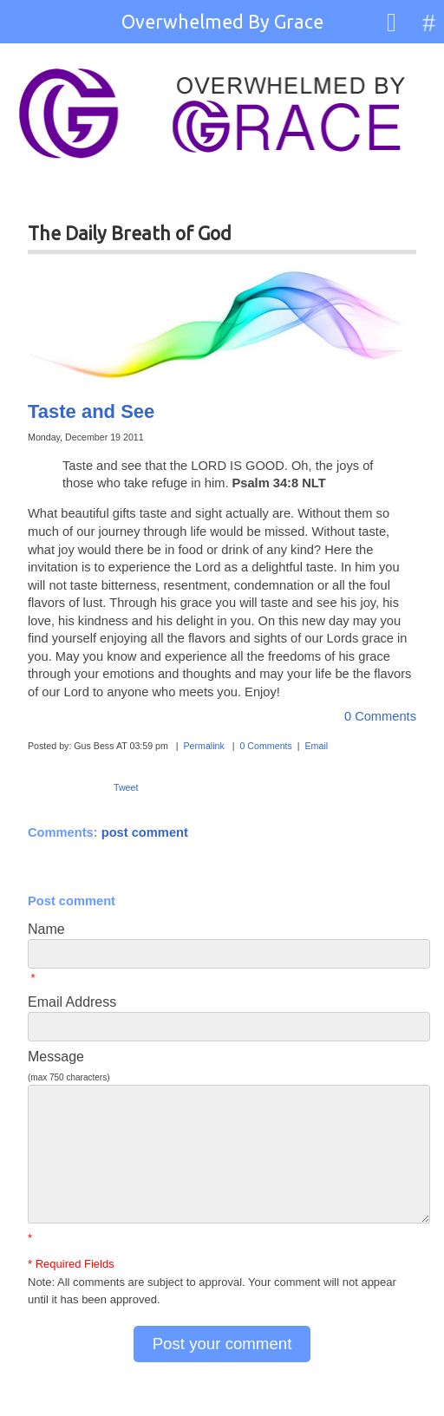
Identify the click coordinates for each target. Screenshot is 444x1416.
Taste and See (91, 411)
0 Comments (380, 716)
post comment (144, 832)
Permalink (203, 746)
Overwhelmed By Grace (222, 21)
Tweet (126, 787)
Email (316, 746)
